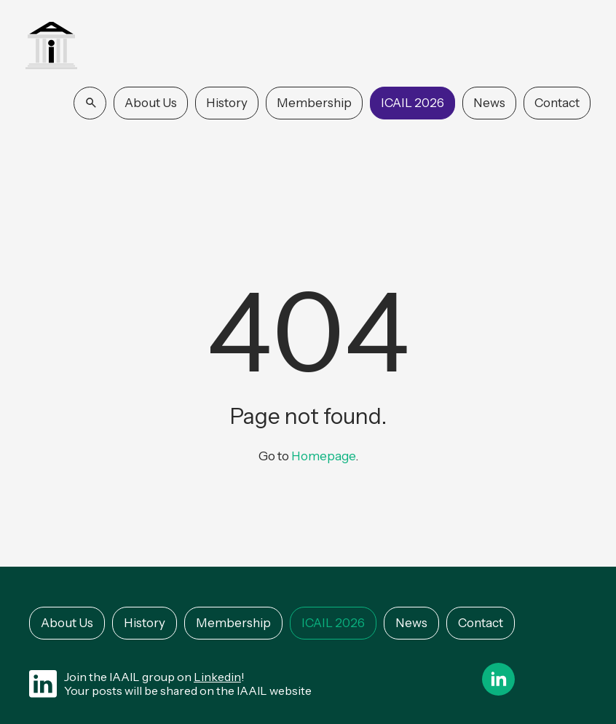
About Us (151, 102)
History (227, 102)
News (489, 102)
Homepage (323, 456)
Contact (557, 102)
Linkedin (217, 676)
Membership (314, 102)
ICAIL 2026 (412, 102)
